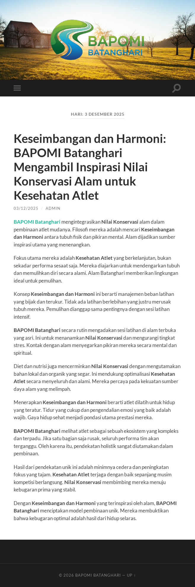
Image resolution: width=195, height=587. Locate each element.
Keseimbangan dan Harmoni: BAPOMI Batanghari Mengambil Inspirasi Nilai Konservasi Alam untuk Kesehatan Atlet (90, 166)
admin (53, 208)
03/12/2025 (26, 208)
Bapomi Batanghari (98, 575)
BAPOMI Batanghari (37, 222)
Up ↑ (131, 575)
